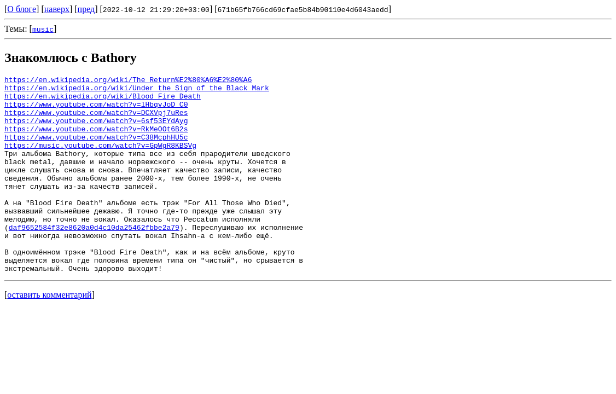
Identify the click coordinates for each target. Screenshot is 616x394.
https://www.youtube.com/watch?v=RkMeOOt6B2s (96, 140)
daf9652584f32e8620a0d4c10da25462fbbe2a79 (94, 258)
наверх (56, 9)
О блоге (21, 9)
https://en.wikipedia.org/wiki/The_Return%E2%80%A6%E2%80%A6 (128, 81)
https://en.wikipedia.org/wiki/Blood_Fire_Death (102, 101)
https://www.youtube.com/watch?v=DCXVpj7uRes (96, 120)
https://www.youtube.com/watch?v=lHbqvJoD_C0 (96, 110)
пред (86, 9)
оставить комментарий (49, 334)
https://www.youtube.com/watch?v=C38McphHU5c (96, 150)
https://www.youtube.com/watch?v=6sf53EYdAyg (96, 130)
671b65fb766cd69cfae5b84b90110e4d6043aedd (303, 9)
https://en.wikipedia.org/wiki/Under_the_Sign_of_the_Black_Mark (136, 91)
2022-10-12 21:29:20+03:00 (156, 9)
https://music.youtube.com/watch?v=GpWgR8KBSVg (100, 160)
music (43, 29)
